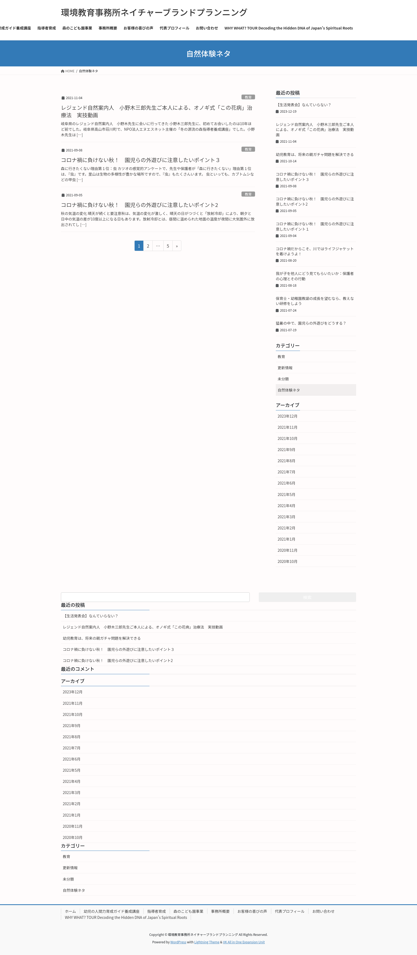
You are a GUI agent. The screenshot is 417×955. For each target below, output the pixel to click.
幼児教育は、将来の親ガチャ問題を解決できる (315, 154)
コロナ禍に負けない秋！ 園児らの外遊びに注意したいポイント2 (139, 205)
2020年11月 (288, 550)
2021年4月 (286, 505)
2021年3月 (286, 516)
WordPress (178, 942)
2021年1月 (286, 539)
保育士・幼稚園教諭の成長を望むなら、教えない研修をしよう (315, 301)
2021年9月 (286, 449)
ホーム (70, 911)
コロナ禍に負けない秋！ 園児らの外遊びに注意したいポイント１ (315, 226)
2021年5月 (286, 494)
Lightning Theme (206, 942)
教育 (248, 97)
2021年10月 (288, 438)
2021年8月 (286, 460)
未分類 (283, 378)
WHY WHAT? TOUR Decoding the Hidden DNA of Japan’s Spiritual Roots (126, 917)
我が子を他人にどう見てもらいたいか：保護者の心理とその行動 (315, 276)
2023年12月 (288, 416)
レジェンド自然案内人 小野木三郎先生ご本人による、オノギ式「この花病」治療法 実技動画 (156, 111)
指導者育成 (156, 911)
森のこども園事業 (188, 911)
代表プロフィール (290, 911)
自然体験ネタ (289, 390)
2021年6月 (286, 483)
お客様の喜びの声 (252, 911)
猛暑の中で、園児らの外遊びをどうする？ (311, 323)
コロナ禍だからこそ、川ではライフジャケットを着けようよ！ (315, 251)
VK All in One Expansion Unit (244, 942)
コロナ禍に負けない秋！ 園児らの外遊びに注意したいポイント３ (140, 160)
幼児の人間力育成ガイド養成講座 (112, 911)
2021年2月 (286, 527)
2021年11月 (288, 427)
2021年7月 (286, 471)
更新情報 (285, 367)
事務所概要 (220, 911)
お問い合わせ (323, 911)
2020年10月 (288, 561)
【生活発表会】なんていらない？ (303, 104)
